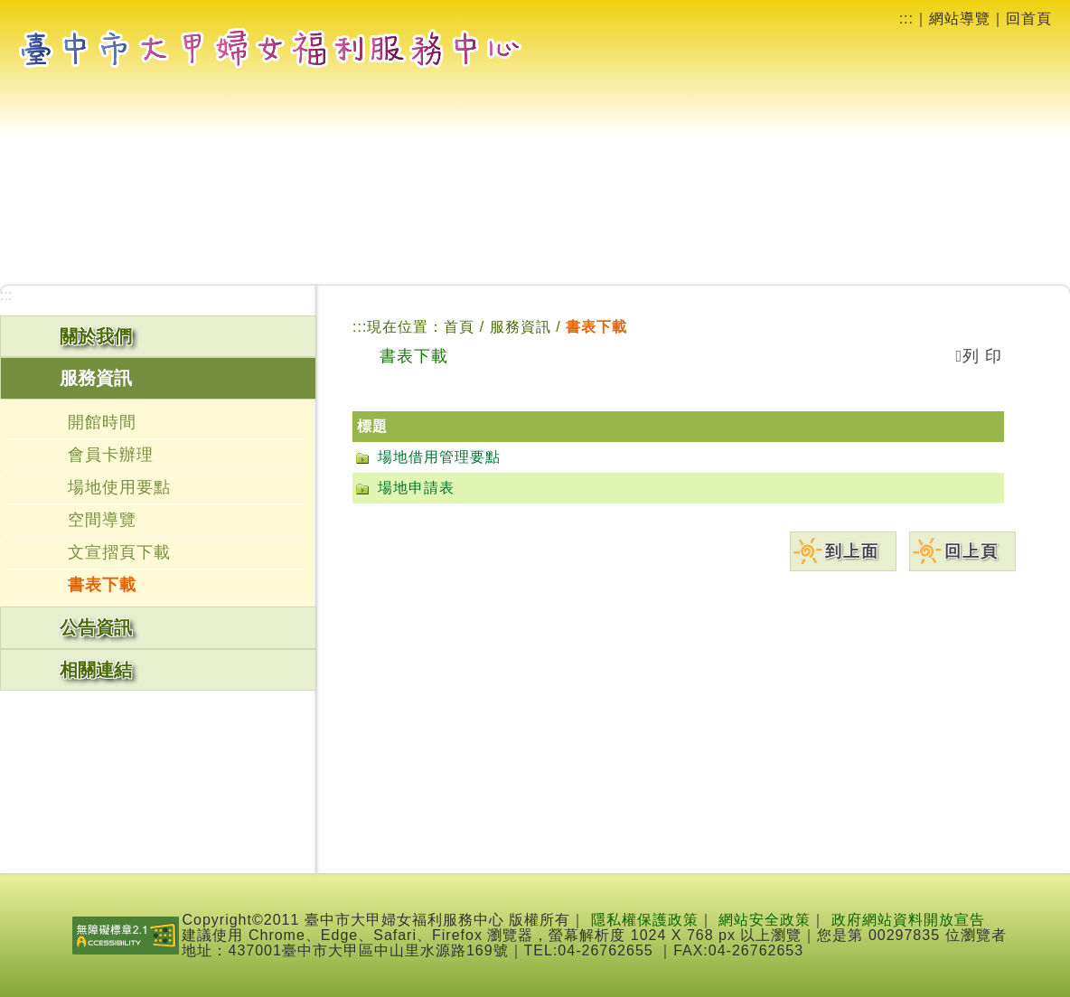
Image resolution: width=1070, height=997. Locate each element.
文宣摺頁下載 (119, 552)
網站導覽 (959, 18)
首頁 (459, 326)
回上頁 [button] (971, 551)
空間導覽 (102, 520)
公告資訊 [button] (96, 627)
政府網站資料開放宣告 (908, 919)
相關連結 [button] (96, 670)
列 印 (978, 356)
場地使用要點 (119, 487)
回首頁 (1029, 18)
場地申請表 (416, 487)
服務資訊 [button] (96, 378)
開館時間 (102, 422)
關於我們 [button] (96, 336)
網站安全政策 (764, 919)
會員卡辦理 (111, 455)
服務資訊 (523, 326)
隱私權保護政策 (645, 919)
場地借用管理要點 (439, 457)
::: (906, 18)
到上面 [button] (852, 551)
